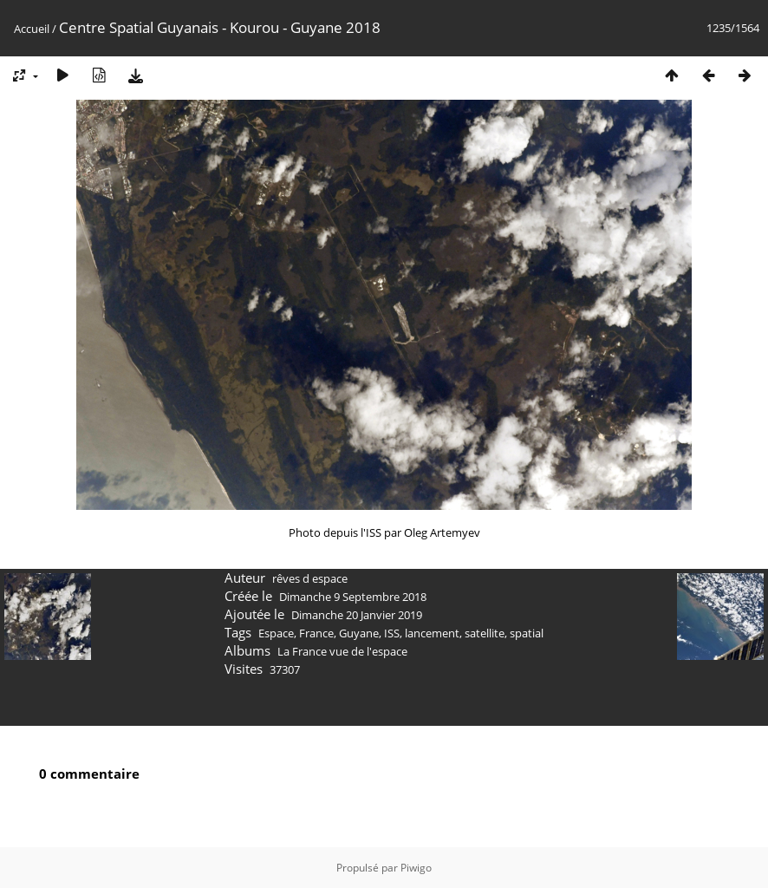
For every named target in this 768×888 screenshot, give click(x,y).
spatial (526, 633)
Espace (276, 633)
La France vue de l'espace (342, 651)
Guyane (359, 633)
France (316, 633)
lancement (432, 633)
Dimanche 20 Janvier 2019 (356, 615)
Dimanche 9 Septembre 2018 (352, 596)
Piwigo (416, 867)
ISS (392, 633)
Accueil (31, 28)
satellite (484, 633)
